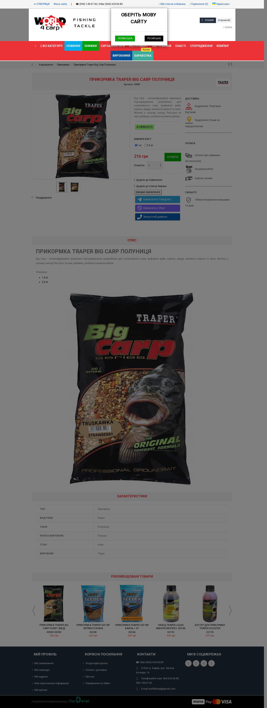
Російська (154, 38)
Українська (125, 38)
